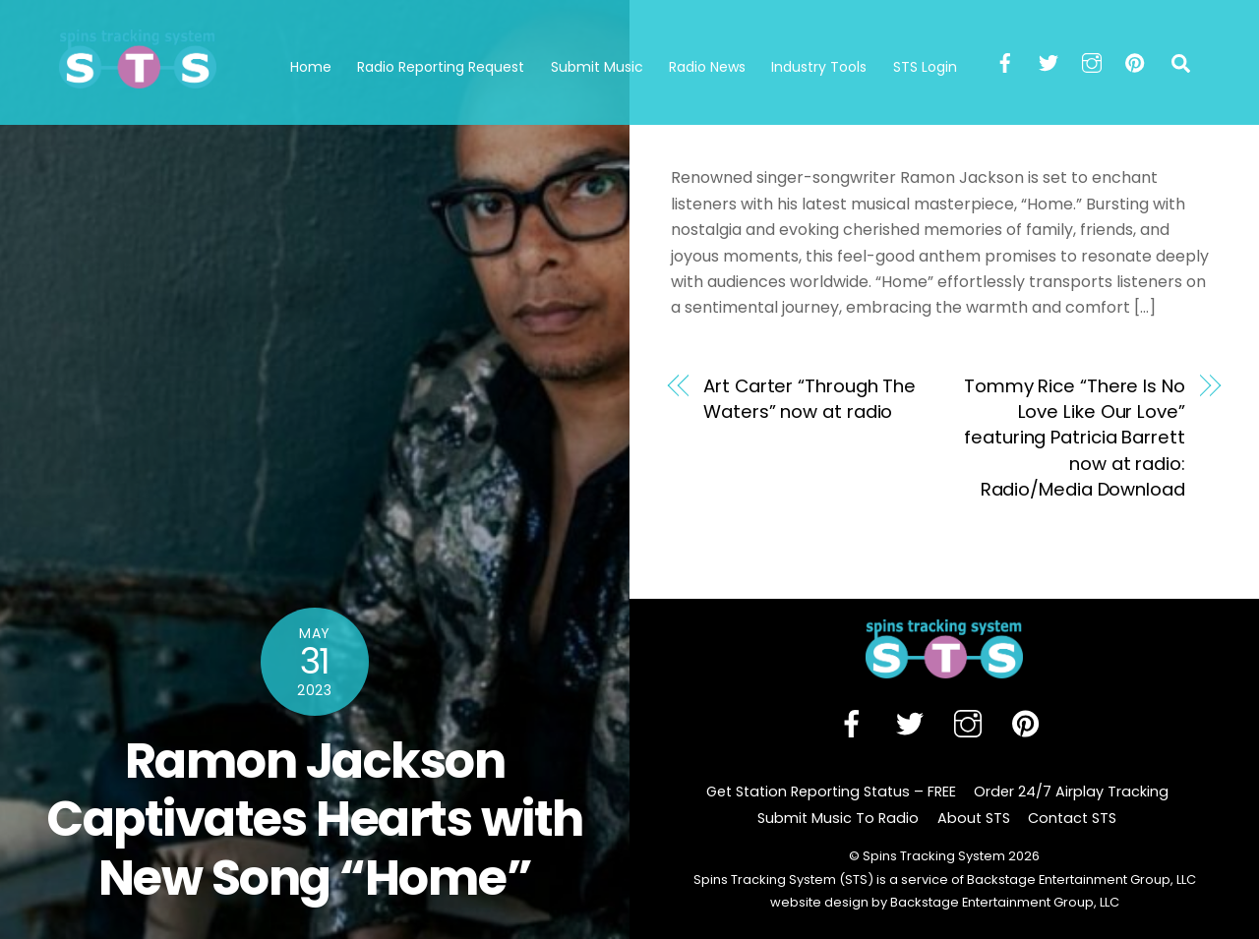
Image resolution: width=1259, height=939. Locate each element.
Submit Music (597, 67)
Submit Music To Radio (838, 818)
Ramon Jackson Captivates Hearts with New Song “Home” (314, 819)
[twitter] (1048, 61)
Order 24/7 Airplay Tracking (1071, 791)
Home (310, 67)
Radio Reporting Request (440, 67)
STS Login (925, 67)
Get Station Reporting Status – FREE (831, 791)
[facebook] (1005, 61)
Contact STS (1072, 818)
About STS (973, 818)
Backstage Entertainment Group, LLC (1003, 902)
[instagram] (1091, 61)
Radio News (707, 67)
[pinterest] (1135, 61)
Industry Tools (819, 67)
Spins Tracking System (934, 856)
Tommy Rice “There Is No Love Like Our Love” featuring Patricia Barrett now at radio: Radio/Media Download (1074, 438)
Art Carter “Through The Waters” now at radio (809, 399)
